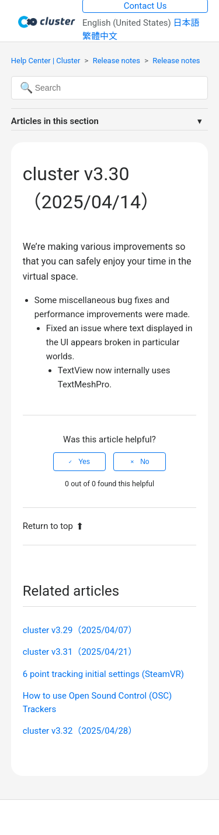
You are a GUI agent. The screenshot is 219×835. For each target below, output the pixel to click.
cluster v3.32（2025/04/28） (80, 731)
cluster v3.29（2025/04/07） (80, 630)
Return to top (53, 526)
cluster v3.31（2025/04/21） (80, 652)
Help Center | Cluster (46, 60)
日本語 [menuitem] (186, 23)
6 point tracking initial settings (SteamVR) (103, 674)
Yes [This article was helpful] (84, 462)
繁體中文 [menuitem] (99, 36)
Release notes (116, 60)
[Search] (109, 87)
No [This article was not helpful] (144, 462)
